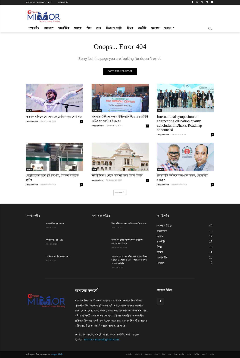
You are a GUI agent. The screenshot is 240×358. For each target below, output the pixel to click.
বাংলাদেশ (29, 170)
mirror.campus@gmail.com (101, 339)
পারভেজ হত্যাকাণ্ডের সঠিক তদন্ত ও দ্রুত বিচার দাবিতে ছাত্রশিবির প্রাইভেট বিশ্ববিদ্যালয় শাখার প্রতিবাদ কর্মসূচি (129, 260)
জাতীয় (29, 111)
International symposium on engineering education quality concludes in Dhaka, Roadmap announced (179, 123)
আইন (94, 170)
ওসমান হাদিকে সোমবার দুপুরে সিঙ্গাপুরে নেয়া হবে (54, 117)
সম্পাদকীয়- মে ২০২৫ (54, 240)
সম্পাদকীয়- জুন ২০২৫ (55, 223)
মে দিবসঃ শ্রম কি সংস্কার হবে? (58, 256)
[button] (210, 28)
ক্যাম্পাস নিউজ (97, 111)
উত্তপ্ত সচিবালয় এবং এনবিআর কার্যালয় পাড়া (128, 223)
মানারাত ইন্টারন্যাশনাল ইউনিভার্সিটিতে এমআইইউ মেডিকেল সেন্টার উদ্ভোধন (120, 119)
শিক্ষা (159, 111)
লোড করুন (120, 192)
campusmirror (32, 121)
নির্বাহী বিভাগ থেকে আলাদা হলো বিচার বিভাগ (117, 175)
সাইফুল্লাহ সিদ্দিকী (56, 354)
